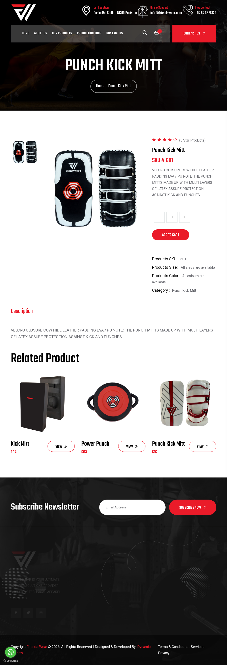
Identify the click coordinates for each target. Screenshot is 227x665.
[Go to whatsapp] (10, 652)
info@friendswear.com (166, 13)
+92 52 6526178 (205, 13)
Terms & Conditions (173, 647)
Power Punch (95, 444)
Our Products (62, 33)
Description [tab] (22, 311)
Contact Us (194, 33)
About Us (40, 33)
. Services (196, 647)
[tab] (25, 151)
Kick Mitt (20, 444)
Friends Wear (37, 647)
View (61, 447)
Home (25, 33)
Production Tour (89, 33)
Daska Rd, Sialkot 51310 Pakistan (115, 13)
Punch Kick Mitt (168, 444)
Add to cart (170, 235)
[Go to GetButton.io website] (11, 660)
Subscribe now (192, 508)
